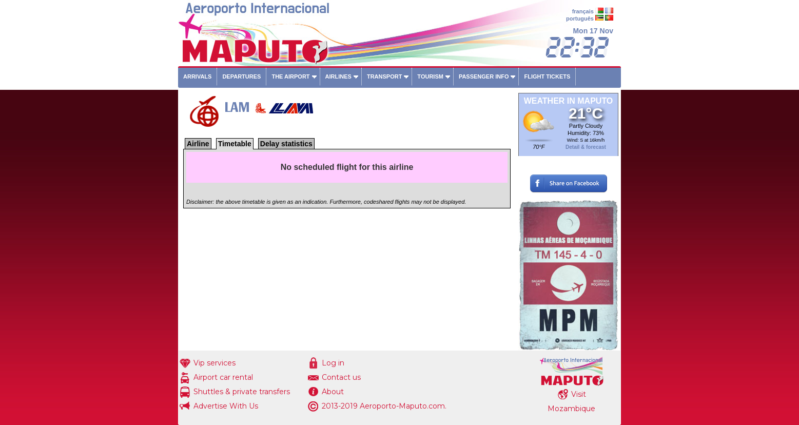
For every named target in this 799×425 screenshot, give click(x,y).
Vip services (214, 363)
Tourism (430, 76)
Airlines (338, 76)
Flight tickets (547, 76)
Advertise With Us (225, 406)
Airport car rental (223, 377)
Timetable (234, 144)
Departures (241, 76)
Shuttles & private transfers (241, 391)
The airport (290, 76)
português (580, 18)
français (583, 11)
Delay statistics (286, 144)
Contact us (341, 377)
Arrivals (197, 76)
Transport (384, 76)
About (333, 391)
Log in (333, 363)
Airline (198, 144)
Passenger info (484, 76)
